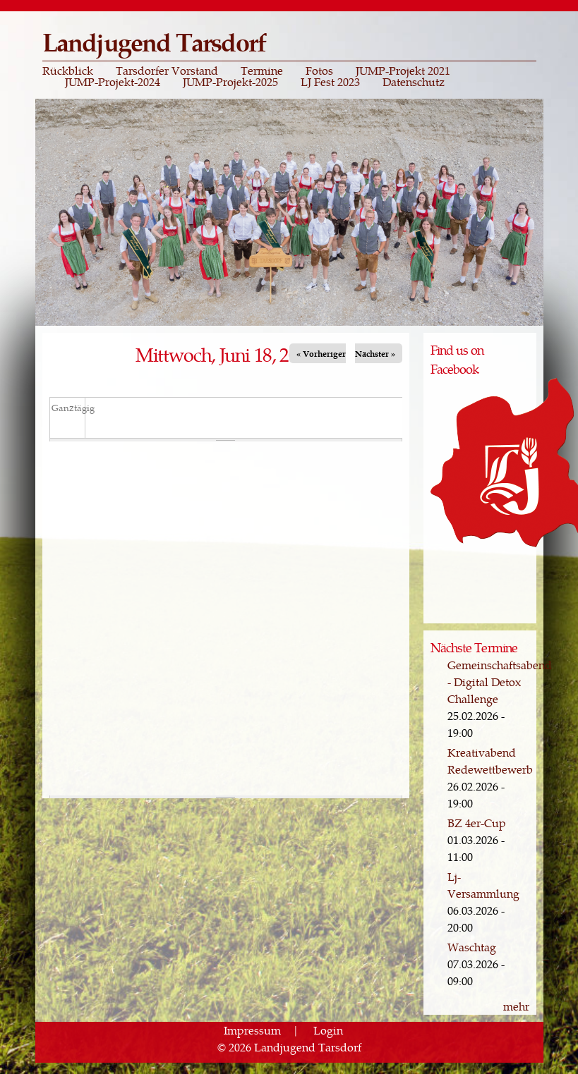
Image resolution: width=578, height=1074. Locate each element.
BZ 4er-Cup (476, 822)
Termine (262, 70)
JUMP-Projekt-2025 (230, 81)
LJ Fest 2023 (330, 81)
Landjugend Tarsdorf (154, 41)
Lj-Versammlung (483, 884)
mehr (516, 1006)
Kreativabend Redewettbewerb (490, 760)
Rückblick (67, 70)
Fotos (319, 70)
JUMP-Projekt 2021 (403, 70)
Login (328, 1030)
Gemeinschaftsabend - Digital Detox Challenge (499, 682)
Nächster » (375, 353)
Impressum (252, 1030)
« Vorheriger (321, 353)
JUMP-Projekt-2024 (112, 81)
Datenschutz (414, 81)
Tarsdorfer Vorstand (167, 70)
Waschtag (471, 947)
